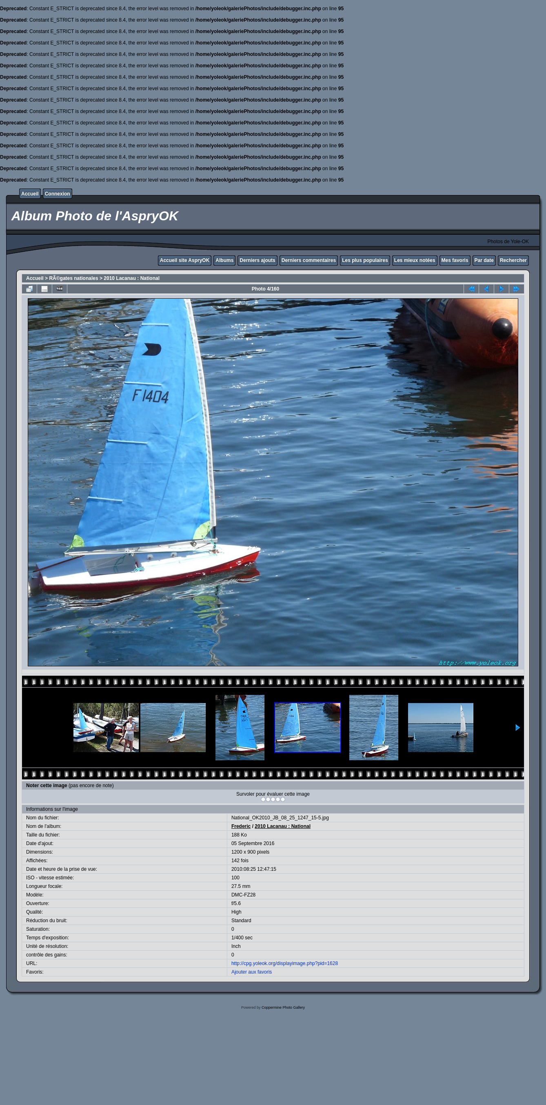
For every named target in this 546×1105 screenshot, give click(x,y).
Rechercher (513, 260)
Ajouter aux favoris (251, 972)
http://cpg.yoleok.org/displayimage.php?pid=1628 (284, 963)
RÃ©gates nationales (73, 278)
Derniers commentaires (309, 260)
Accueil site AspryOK (185, 260)
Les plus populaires (365, 260)
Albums (224, 260)
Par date (484, 260)
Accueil (30, 194)
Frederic (241, 826)
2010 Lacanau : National (132, 278)
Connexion (57, 194)
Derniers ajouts (257, 260)
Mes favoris (455, 260)
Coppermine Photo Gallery (283, 1007)
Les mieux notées (414, 260)
